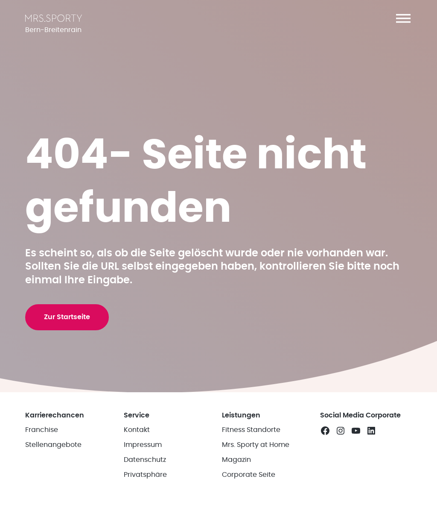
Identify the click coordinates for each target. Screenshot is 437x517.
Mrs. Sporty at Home (255, 444)
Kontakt (137, 429)
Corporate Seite (248, 474)
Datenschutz (145, 459)
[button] (403, 18)
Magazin (236, 459)
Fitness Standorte (251, 429)
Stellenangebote (53, 444)
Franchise (41, 429)
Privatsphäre (145, 474)
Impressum (143, 444)
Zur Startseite (67, 317)
